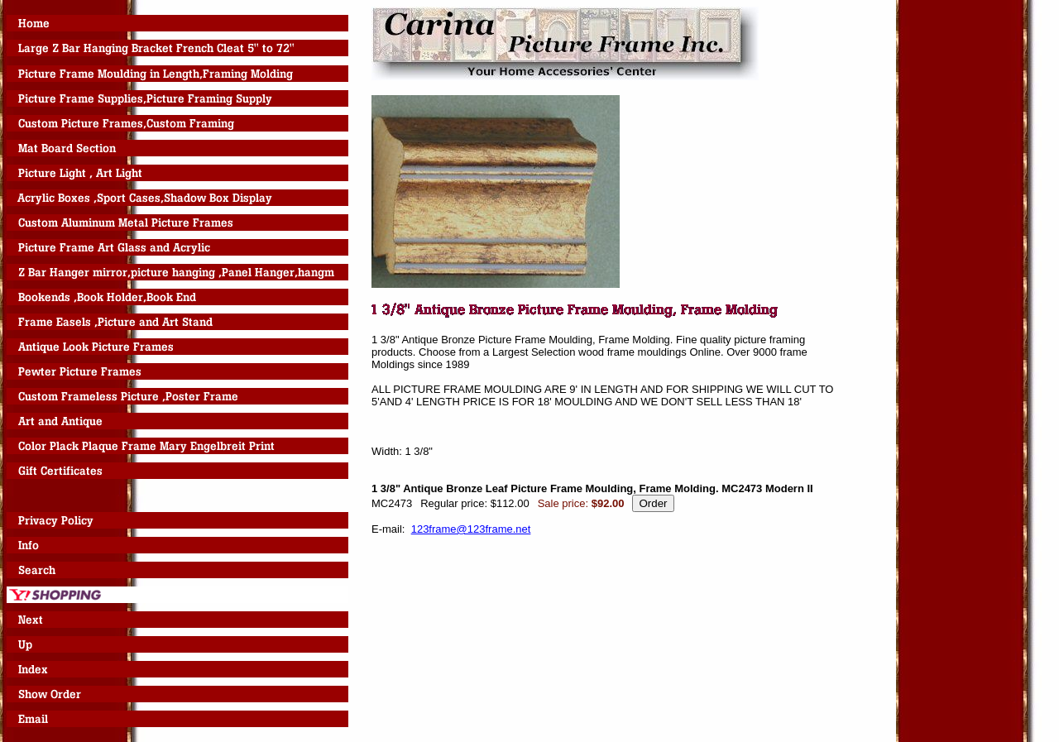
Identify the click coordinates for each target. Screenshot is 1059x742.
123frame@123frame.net (471, 529)
